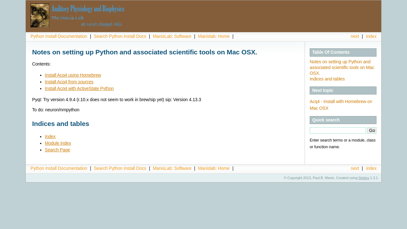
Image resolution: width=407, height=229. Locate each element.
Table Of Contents (330, 52)
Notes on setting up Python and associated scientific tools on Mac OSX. (342, 67)
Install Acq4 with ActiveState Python (79, 88)
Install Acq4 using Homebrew (73, 75)
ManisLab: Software (172, 36)
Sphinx (364, 178)
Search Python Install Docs (120, 36)
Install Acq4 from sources (69, 81)
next (355, 36)
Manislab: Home (214, 36)
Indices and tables (327, 78)
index (371, 36)
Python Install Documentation (59, 36)
